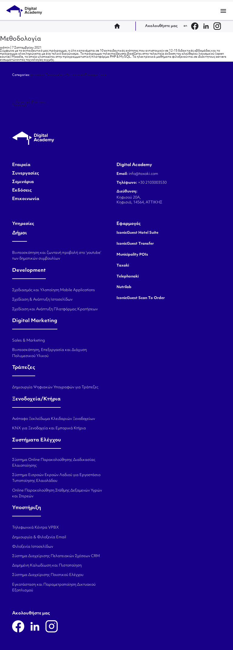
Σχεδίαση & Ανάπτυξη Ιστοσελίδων (42, 299)
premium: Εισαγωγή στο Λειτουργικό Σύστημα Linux (68, 75)
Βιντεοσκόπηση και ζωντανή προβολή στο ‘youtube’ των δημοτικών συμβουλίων (56, 255)
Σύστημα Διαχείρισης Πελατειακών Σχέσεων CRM (56, 556)
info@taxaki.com (143, 174)
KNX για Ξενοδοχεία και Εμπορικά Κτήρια (49, 428)
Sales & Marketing (28, 340)
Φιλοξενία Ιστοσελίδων (32, 547)
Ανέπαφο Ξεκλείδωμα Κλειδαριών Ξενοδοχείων (53, 419)
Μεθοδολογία (20, 39)
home (119, 26)
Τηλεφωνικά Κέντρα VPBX (35, 527)
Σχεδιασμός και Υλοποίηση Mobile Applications (53, 290)
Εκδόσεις (22, 191)
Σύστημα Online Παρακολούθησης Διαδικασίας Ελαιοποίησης (53, 463)
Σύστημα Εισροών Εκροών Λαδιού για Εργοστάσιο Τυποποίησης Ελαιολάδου (56, 478)
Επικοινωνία (25, 199)
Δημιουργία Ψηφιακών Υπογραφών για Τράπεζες (55, 387)
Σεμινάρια (23, 182)
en (185, 26)
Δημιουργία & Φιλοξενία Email (39, 537)
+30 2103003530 (152, 183)
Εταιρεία (21, 165)
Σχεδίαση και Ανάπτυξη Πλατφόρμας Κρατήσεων (55, 309)
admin (5, 47)
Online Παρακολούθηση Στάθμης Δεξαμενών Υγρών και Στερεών (57, 493)
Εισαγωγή (21, 105)
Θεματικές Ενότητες (28, 102)
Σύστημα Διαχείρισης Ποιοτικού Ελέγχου (47, 575)
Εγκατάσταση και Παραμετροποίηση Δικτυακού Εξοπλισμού (54, 587)
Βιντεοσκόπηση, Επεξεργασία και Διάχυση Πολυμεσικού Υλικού (49, 353)
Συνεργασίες (25, 174)
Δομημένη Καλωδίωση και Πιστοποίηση (47, 565)
